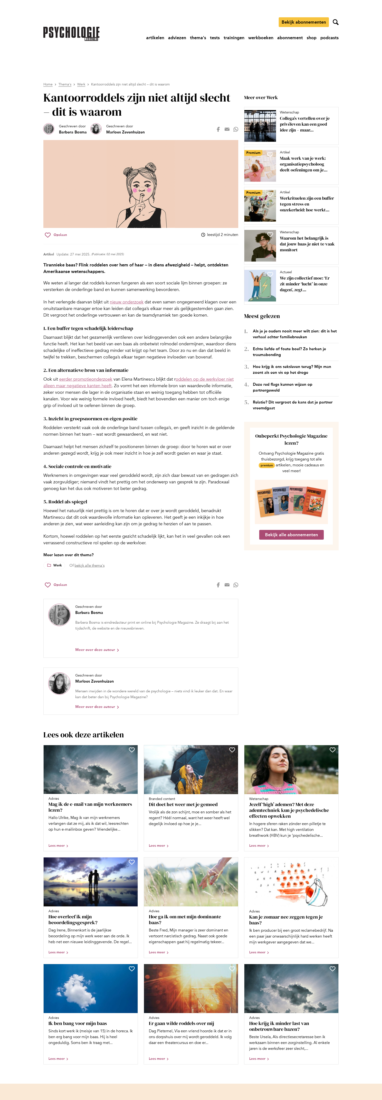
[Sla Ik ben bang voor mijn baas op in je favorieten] (131, 969)
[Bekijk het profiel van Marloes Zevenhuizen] (118, 129)
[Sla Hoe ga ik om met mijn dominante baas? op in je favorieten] (232, 862)
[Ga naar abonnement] (290, 37)
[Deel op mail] (227, 129)
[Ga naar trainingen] (234, 37)
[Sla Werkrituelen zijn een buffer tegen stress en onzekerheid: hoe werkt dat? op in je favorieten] (270, 194)
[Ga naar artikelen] (155, 37)
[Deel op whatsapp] (235, 129)
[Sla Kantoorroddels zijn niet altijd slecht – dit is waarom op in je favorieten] (55, 235)
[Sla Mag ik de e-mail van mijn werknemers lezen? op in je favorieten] (131, 750)
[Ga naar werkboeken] (260, 37)
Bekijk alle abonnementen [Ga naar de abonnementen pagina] (291, 534)
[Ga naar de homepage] (71, 34)
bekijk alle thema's (90, 565)
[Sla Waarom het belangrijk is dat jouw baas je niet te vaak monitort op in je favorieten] (270, 234)
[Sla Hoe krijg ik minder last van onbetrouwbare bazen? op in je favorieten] (332, 969)
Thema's (64, 84)
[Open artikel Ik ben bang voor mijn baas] (91, 1014)
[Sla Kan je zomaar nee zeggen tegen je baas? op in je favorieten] (332, 862)
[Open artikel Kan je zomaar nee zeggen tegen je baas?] (291, 907)
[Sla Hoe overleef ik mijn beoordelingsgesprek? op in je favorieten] (131, 862)
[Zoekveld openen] (336, 22)
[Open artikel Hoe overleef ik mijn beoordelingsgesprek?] (91, 907)
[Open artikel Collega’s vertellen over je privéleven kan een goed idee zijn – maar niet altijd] (289, 126)
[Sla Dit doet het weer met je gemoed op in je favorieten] (232, 750)
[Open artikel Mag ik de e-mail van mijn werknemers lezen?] (91, 798)
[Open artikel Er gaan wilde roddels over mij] (191, 1014)
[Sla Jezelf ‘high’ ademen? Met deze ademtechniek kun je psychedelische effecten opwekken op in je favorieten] (332, 750)
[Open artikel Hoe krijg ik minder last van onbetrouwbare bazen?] (291, 1014)
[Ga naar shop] (311, 37)
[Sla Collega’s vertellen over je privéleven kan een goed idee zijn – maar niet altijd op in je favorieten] (270, 115)
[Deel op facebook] (218, 129)
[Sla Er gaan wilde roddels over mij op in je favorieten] (232, 969)
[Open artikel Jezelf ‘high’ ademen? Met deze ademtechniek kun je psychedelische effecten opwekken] (291, 798)
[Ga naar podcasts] (329, 37)
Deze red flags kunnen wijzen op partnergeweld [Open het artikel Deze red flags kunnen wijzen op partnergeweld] (282, 387)
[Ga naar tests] (215, 37)
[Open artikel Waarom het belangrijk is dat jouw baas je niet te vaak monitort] (289, 246)
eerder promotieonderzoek (85, 379)
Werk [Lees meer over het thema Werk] (57, 565)
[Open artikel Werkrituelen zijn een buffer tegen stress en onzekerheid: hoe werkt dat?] (289, 206)
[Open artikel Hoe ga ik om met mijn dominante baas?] (191, 907)
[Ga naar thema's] (198, 37)
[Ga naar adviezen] (177, 37)
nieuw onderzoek (126, 302)
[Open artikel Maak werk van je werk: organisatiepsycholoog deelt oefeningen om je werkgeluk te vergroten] (289, 166)
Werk (81, 84)
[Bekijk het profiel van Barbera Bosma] (65, 129)
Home (48, 84)
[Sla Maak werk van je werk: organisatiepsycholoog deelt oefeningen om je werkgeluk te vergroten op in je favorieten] (270, 154)
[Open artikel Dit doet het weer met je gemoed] (191, 798)
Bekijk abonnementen (304, 22)
